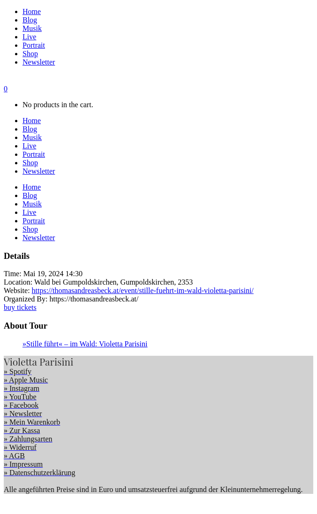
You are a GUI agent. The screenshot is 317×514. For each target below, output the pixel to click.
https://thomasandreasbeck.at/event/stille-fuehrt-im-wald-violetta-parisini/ (143, 290)
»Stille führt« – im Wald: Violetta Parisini (85, 344)
